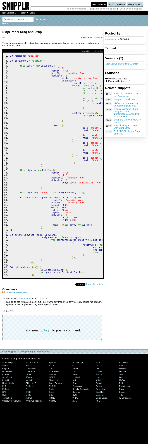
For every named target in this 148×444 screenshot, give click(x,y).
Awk (27, 407)
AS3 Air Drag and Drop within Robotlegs (125, 126)
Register (22, 13)
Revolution (100, 430)
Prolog (99, 427)
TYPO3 (29, 439)
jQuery (29, 419)
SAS (4, 433)
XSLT (98, 442)
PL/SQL (52, 427)
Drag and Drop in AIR (124, 99)
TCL (121, 436)
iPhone (99, 416)
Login (32, 13)
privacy (121, 4)
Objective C (31, 424)
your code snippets (131, 8)
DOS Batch (7, 413)
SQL (51, 436)
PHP (4, 427)
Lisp (98, 419)
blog (111, 4)
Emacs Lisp (31, 413)
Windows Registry (34, 442)
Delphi (75, 410)
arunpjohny (110, 39)
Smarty (122, 433)
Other (74, 424)
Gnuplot (122, 413)
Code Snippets (9, 393)
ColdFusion (31, 410)
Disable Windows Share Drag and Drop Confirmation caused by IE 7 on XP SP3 (127, 113)
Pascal (99, 424)
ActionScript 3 (32, 404)
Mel (74, 422)
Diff (97, 410)
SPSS (28, 436)
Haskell (52, 416)
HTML (75, 416)
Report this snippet (94, 325)
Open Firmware (56, 424)
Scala (51, 433)
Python (5, 430)
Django (122, 410)
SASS (28, 433)
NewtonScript (8, 424)
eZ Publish (54, 413)
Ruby (121, 430)
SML (4, 436)
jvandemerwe (24, 340)
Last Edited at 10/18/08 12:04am (122, 64)
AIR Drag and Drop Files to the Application (127, 94)
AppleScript (77, 404)
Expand (84, 51)
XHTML (52, 442)
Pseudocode (124, 427)
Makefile (6, 422)
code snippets (99, 4)
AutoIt (5, 407)
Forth (74, 413)
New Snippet (8, 13)
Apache (52, 404)
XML (74, 442)
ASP (98, 404)
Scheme (76, 433)
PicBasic (29, 427)
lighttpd (76, 419)
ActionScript (7, 404)
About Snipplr (43, 393)
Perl (121, 424)
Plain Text (99, 51)
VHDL (75, 439)
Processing (77, 427)
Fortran (99, 413)
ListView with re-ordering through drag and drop (126, 104)
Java (121, 416)
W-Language (125, 439)
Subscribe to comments (15, 334)
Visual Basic (101, 439)
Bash (51, 407)
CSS (51, 410)
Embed (91, 51)
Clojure (5, 410)
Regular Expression (81, 430)
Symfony (100, 436)
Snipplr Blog (27, 393)
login (47, 372)
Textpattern (7, 439)
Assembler (124, 404)
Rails (51, 430)
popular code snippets (103, 8)
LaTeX (52, 419)
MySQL (122, 422)
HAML (28, 416)
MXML (99, 422)
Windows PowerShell (11, 442)
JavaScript (98, 37)
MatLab (29, 422)
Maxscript (53, 422)
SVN (74, 436)
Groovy (5, 416)
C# (97, 407)
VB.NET (52, 439)
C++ (121, 407)
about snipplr (135, 4)
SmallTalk (100, 433)
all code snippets (76, 8)
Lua (121, 419)
